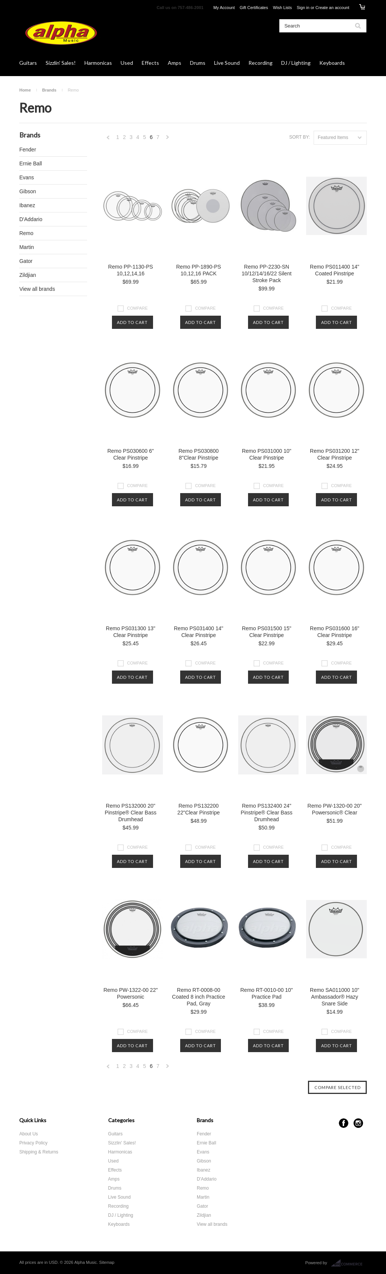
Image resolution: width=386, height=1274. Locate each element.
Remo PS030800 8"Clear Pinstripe (198, 454)
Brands (49, 90)
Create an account (332, 7)
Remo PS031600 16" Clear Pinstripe (334, 631)
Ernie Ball (30, 163)
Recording (260, 63)
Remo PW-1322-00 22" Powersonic (130, 993)
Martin (26, 247)
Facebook (343, 1123)
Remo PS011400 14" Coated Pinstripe (334, 270)
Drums (197, 63)
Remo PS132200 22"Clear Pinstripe (199, 809)
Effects (150, 63)
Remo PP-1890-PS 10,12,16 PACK (198, 270)
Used (127, 63)
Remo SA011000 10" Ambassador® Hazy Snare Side (334, 997)
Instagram (358, 1123)
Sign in (303, 7)
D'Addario (30, 219)
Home (25, 90)
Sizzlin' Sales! (61, 63)
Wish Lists (282, 7)
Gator (25, 261)
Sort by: (299, 137)
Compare (137, 308)
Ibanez (27, 205)
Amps (174, 63)
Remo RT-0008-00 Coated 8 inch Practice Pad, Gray (198, 997)
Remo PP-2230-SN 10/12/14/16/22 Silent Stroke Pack (266, 273)
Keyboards (332, 63)
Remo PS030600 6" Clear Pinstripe (130, 454)
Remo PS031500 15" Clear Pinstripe (266, 631)
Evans (26, 177)
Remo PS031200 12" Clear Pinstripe (334, 454)
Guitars (28, 63)
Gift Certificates (254, 7)
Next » (168, 139)
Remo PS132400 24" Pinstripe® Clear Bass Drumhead (267, 812)
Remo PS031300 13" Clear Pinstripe (130, 631)
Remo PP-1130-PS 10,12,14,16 (130, 270)
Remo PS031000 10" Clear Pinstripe (266, 454)
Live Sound (227, 63)
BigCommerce (349, 1263)
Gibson (27, 191)
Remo (26, 233)
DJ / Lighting (296, 63)
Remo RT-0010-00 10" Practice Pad (266, 993)
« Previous (108, 139)
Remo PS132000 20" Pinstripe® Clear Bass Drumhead (130, 812)
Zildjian (27, 275)
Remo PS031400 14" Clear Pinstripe (198, 631)
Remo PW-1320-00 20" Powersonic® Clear (335, 809)
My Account (224, 7)
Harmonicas (98, 63)
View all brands (37, 289)
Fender (27, 150)
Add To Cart (132, 322)
